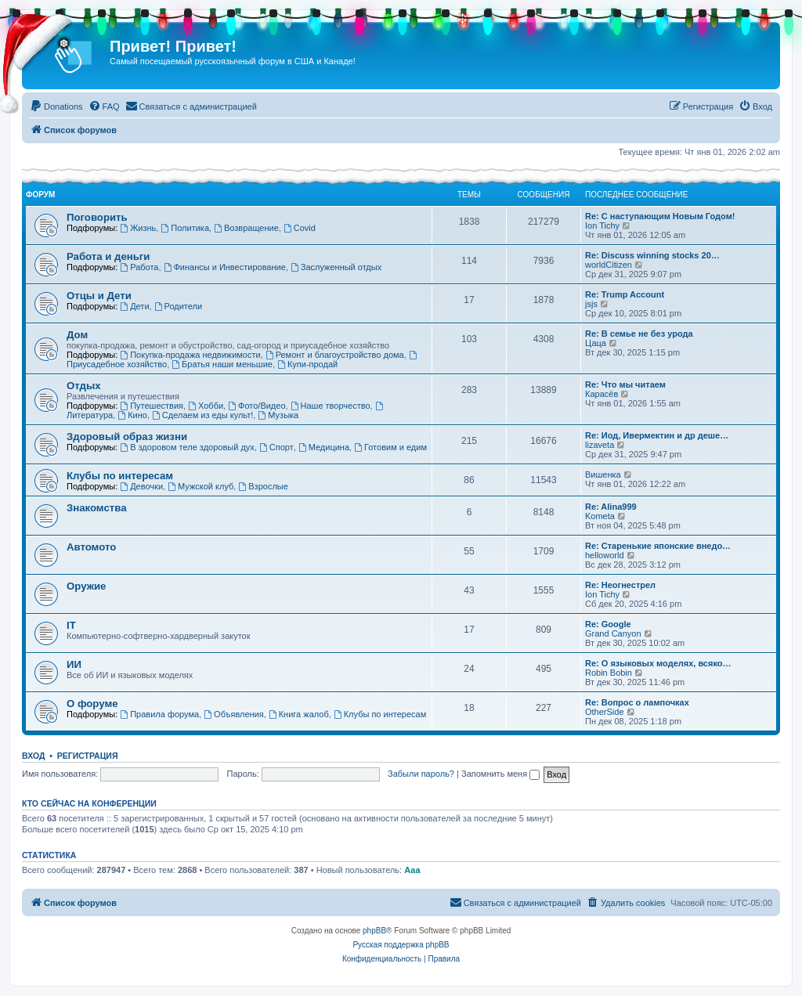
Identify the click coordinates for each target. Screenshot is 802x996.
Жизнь (138, 228)
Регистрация (87, 755)
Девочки (141, 486)
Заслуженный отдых (336, 267)
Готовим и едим (390, 447)
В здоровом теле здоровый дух (187, 447)
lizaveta (599, 444)
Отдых (84, 386)
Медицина (323, 447)
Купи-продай (307, 364)
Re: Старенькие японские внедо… (658, 545)
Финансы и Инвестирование (225, 267)
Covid (300, 228)
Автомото (91, 547)
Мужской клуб (200, 486)
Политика (185, 228)
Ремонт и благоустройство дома (335, 354)
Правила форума (159, 714)
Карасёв (601, 394)
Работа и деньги (108, 256)
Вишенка (603, 474)
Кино (132, 415)
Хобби (205, 405)
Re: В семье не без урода (639, 333)
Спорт (276, 447)
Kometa (600, 516)
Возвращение (246, 228)
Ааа (412, 870)
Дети (134, 306)
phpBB (374, 930)
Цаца (595, 343)
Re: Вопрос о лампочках (637, 702)
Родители (178, 306)
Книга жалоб (299, 714)
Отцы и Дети (99, 295)
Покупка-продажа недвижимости (190, 354)
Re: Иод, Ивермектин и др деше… (656, 435)
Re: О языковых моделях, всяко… (658, 663)
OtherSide (604, 711)
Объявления (233, 714)
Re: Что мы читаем (625, 384)
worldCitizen (608, 264)
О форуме (92, 703)
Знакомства (97, 508)
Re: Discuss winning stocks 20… (652, 255)
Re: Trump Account (624, 294)
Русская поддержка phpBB (400, 944)
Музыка (278, 415)
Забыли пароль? (421, 773)
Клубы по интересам (120, 476)
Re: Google (608, 624)
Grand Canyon (613, 633)
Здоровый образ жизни (127, 436)
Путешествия (151, 405)
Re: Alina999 (611, 506)
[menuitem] (56, 106)
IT (71, 625)
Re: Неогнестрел (620, 585)
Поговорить (97, 217)
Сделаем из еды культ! (202, 415)
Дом (77, 335)
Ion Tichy (602, 225)
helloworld (604, 555)
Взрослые (262, 486)
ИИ (74, 664)
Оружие (86, 586)
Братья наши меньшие (222, 364)
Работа (139, 267)
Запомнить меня (500, 773)
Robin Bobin (608, 672)
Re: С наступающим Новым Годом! (660, 216)
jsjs (591, 304)
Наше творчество (330, 405)
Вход (33, 755)
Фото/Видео (256, 405)
